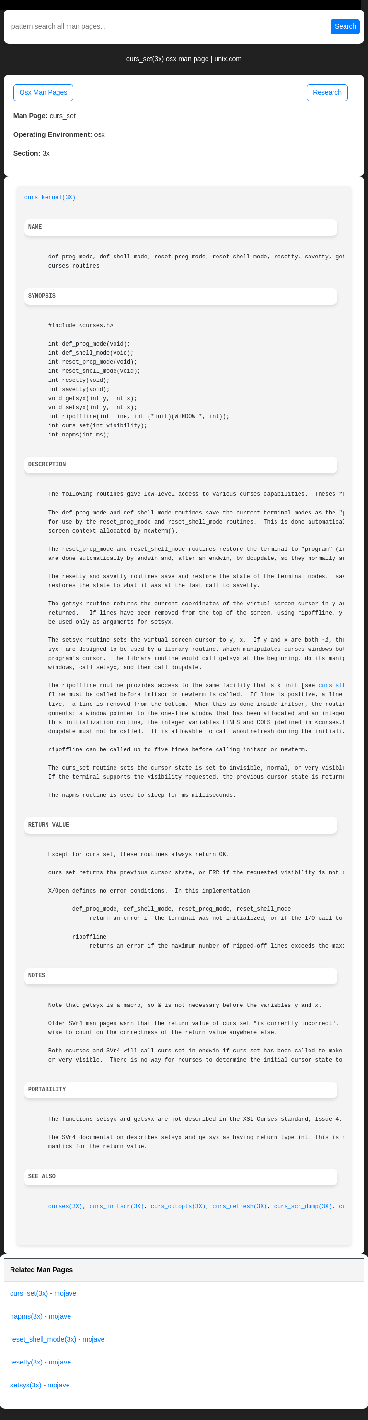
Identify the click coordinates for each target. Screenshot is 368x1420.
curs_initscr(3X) (116, 1206)
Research (327, 92)
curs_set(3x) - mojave (43, 1293)
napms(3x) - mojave (40, 1316)
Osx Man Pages (44, 92)
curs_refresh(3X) (239, 1206)
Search (345, 26)
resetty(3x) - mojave (40, 1362)
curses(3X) (65, 1206)
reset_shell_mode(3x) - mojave (57, 1339)
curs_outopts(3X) (178, 1206)
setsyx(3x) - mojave (40, 1385)
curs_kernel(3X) (50, 197)
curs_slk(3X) (338, 685)
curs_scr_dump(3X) (303, 1206)
